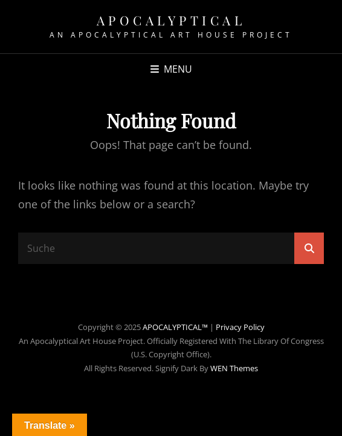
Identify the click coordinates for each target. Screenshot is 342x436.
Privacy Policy (240, 327)
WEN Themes (234, 368)
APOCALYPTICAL (171, 20)
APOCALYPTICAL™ (175, 327)
